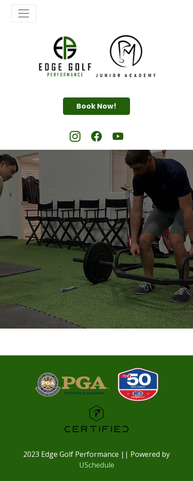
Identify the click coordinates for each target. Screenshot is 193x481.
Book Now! (96, 106)
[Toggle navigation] (23, 13)
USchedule (96, 465)
